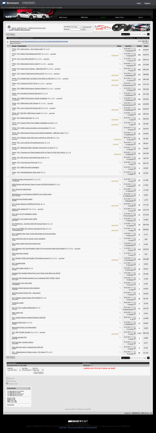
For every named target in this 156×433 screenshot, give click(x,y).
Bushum (14, 205)
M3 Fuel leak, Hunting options (22, 342)
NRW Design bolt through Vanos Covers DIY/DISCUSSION (33, 184)
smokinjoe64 (130, 50)
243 (139, 84)
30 (139, 158)
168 (139, 55)
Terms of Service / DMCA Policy (76, 427)
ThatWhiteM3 (15, 181)
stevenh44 (15, 265)
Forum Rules (10, 404)
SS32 (13, 75)
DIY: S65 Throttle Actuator (21, 332)
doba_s (14, 50)
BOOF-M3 (15, 339)
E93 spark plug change (20, 253)
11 (139, 34)
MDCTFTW (15, 114)
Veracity (131, 344)
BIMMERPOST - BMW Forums (140, 413)
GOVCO (14, 274)
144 (139, 64)
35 (139, 124)
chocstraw (131, 299)
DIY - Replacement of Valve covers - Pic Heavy (29, 352)
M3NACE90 (130, 154)
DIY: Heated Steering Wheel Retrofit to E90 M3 (29, 317)
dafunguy (14, 124)
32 (139, 163)
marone (131, 129)
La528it (132, 205)
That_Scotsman (129, 215)
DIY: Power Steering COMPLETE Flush (26, 204)
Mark (11, 43)
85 (139, 353)
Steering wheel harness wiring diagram (26, 288)
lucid (13, 55)
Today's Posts (119, 17)
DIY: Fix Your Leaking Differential (24, 308)
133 (139, 99)
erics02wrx (15, 129)
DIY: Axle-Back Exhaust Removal (29, 93)
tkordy (132, 164)
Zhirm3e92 (131, 265)
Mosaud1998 (130, 201)
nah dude (131, 353)
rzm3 (13, 65)
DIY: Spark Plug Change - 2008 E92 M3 (31, 69)
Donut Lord (15, 235)
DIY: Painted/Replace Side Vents (29, 172)
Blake (13, 154)
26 (139, 205)
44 (139, 143)
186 (139, 210)
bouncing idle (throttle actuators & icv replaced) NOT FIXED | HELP (36, 278)
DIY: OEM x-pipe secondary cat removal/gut (32, 128)
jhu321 (132, 70)
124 (139, 104)
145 (139, 114)
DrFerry (131, 250)
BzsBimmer (15, 210)
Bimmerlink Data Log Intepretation (24, 327)
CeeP (13, 119)
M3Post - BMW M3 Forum (19, 28)
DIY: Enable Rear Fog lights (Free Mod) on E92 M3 (35, 78)
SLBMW (131, 114)
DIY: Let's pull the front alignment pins (30, 143)
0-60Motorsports (129, 196)
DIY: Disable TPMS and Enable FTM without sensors (31, 258)
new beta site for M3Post (18, 7)
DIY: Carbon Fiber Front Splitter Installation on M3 (35, 123)
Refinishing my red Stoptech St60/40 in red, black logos (31, 194)
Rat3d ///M (15, 250)
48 (139, 298)
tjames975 (131, 55)
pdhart (132, 230)
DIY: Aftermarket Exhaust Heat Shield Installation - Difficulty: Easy (40, 133)
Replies (139, 46)
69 (139, 180)
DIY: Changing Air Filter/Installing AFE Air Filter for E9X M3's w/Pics (41, 152)
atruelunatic (15, 299)
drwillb (13, 245)
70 (139, 129)
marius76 (14, 215)
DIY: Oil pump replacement (21, 189)
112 (139, 259)
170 (139, 89)
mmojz (132, 181)
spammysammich (129, 85)
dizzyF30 (131, 139)
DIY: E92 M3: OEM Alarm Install (28, 113)
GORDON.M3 (130, 134)
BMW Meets (84, 17)
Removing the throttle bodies (22, 199)
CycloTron (14, 329)
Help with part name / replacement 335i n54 (27, 347)
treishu (132, 334)
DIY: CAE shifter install (20, 268)
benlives (14, 159)
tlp (12, 60)
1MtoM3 (131, 174)
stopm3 (14, 294)
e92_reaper (15, 279)
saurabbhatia (15, 100)
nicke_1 (14, 191)
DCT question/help (18, 263)
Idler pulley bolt (17, 313)
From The (35, 368)
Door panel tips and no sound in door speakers (28, 239)
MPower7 (131, 149)
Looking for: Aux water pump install (24, 219)
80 (139, 94)
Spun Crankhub (16, 195)
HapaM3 (14, 324)
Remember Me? (86, 27)
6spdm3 (14, 186)
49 (139, 229)
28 (139, 134)
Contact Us (128, 413)
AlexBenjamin (130, 95)
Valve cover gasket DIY (20, 209)
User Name (67, 26)
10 (139, 215)
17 (139, 274)
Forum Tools (129, 38)
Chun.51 (131, 60)
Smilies (9, 399)
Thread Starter (21, 46)
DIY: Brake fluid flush (24, 118)
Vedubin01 (15, 353)
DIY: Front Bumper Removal (27, 162)
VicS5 (132, 289)
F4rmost (131, 294)
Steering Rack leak (19, 322)
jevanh (132, 169)
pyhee (13, 319)
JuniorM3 (14, 149)
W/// (13, 334)
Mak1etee (131, 275)
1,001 (139, 333)
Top (151, 413)
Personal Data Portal (91, 427)
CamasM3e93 (16, 284)
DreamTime (130, 144)
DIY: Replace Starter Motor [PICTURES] (26, 298)
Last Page (53, 54)
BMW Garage (63, 17)
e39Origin (131, 279)
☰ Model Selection (29, 3)
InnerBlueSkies (130, 110)
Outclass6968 (130, 245)
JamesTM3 (15, 343)
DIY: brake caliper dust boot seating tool (26, 243)
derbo (13, 260)
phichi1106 (15, 220)
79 (139, 50)
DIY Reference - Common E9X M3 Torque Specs (29, 224)
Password (66, 29)
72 (139, 119)
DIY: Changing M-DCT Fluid (27, 83)
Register (147, 3)
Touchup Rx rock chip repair (22, 283)
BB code (9, 398)
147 (139, 74)
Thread (14, 46)
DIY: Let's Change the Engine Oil (29, 108)
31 (139, 148)
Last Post (128, 46)
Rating (119, 46)
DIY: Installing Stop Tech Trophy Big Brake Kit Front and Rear (34, 234)
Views (146, 46)
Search (140, 17)
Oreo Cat (131, 80)
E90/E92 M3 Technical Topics (37, 28)
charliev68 (131, 186)
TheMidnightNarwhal (17, 230)
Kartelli (14, 70)
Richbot (14, 144)
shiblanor (14, 95)
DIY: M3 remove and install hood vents (31, 157)
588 (139, 69)
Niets (132, 124)
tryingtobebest (130, 260)
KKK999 (14, 200)
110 (139, 60)
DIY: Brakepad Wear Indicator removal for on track (35, 148)
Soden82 (131, 314)
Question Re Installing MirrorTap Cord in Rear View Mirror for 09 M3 (36, 273)
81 (139, 138)
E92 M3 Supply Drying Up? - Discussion (26, 293)
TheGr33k (14, 289)
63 (139, 153)
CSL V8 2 (131, 284)
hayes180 (131, 159)
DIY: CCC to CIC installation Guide (24, 214)
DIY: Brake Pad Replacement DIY (29, 54)
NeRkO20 (131, 90)
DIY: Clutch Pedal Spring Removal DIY (31, 73)
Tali (133, 319)
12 (139, 234)
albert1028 (15, 134)
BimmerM (14, 80)
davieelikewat (130, 75)
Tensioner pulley (18, 303)
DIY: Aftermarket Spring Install (28, 64)
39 (139, 173)
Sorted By (10, 368)
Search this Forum (143, 38)
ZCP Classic (130, 270)
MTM (132, 119)
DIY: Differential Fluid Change (27, 103)
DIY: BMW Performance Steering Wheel (31, 88)
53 (139, 185)
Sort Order (25, 368)
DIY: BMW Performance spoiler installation (32, 98)
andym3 (14, 304)
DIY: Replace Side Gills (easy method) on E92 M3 (35, 138)
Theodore (14, 225)
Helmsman (131, 220)
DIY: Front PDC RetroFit (25, 59)
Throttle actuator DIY (19, 337)
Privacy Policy (63, 427)
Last (145, 34)
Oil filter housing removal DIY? (23, 179)
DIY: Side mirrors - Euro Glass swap (30, 49)
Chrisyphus (131, 191)
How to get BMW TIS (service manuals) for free (29, 229)
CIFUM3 (14, 269)
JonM (13, 109)
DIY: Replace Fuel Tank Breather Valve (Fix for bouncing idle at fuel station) (39, 248)
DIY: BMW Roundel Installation (28, 167)
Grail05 (14, 105)
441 (139, 109)
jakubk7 (14, 348)
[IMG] (8, 400)
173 (139, 79)
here (60, 7)
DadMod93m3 (130, 324)
